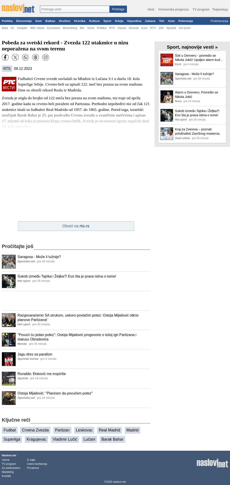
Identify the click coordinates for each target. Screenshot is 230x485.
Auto (171, 21)
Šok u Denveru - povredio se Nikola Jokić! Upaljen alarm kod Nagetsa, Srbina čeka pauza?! (197, 58)
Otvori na (75, 226)
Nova (90, 28)
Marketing (8, 472)
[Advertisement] (76, 300)
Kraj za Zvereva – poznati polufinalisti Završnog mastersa (197, 131)
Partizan (62, 430)
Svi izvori (184, 28)
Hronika (80, 21)
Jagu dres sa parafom (35, 354)
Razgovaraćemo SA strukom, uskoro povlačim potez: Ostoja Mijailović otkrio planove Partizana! (78, 317)
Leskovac (84, 430)
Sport (107, 21)
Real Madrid (109, 430)
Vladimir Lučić (65, 439)
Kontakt (6, 476)
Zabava (150, 21)
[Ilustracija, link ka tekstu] (9, 262)
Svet (38, 21)
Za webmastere (11, 468)
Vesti (150, 9)
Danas (121, 28)
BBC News (37, 28)
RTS (112, 28)
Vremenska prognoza (173, 9)
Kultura (94, 21)
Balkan (50, 21)
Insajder (22, 28)
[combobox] (75, 9)
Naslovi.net (9, 455)
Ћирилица (220, 9)
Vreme (6, 459)
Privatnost (33, 468)
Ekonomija (24, 21)
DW (161, 28)
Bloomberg (70, 28)
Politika (7, 21)
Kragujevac (36, 439)
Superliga (12, 439)
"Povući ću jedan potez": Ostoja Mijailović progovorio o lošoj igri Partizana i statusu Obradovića (77, 337)
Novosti (134, 28)
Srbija (119, 21)
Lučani (89, 439)
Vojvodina (134, 21)
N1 (12, 28)
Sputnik (171, 28)
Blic (82, 28)
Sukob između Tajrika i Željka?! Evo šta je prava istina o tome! (67, 276)
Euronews (53, 28)
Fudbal (10, 430)
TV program (201, 9)
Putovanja (185, 21)
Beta (5, 28)
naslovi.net (119, 481)
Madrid (132, 430)
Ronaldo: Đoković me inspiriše (42, 374)
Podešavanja (219, 21)
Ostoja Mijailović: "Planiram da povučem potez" (55, 393)
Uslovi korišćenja (37, 464)
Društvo (64, 21)
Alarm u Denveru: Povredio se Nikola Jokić (196, 94)
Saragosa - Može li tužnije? (39, 257)
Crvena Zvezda (35, 430)
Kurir (144, 28)
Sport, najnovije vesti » (192, 47)
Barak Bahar (113, 439)
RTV (153, 28)
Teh (161, 21)
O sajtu (31, 459)
